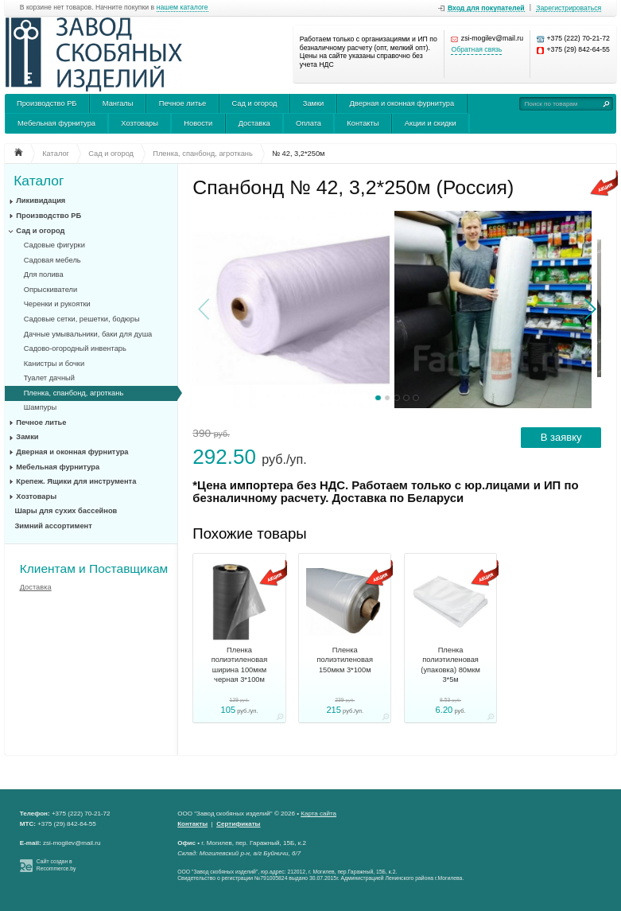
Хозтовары (139, 123)
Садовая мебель (52, 260)
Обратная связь (476, 49)
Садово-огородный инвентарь (75, 348)
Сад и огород (255, 103)
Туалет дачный (49, 378)
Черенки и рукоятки (57, 304)
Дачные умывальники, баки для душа (88, 334)
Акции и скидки (430, 123)
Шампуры (40, 407)
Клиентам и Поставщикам (94, 568)
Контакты (362, 123)
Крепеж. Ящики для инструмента (76, 481)
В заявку (561, 437)
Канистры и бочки (54, 364)
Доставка (254, 123)
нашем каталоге (182, 7)
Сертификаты (238, 823)
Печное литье (182, 103)
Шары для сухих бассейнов (66, 511)
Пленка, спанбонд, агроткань (74, 393)
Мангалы (118, 103)
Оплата (308, 123)
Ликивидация (40, 200)
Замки (313, 103)
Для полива (44, 274)
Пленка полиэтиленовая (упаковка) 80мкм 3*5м (450, 664)
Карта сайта (318, 813)
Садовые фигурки (54, 245)
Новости (198, 123)
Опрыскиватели (50, 290)
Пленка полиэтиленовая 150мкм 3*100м (345, 660)
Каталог (39, 181)
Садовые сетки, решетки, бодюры (82, 319)
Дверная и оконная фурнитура (402, 103)
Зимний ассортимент (53, 526)
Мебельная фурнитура (56, 123)
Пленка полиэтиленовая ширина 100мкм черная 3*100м (240, 664)
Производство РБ (47, 103)
